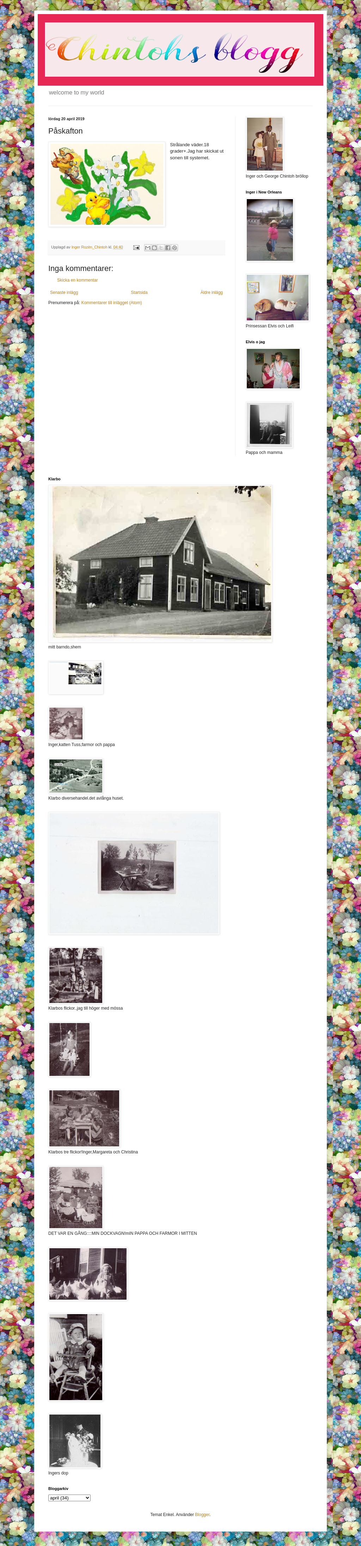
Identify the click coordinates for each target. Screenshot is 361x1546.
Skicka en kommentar (77, 280)
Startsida (139, 292)
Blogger (202, 1514)
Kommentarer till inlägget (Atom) (111, 302)
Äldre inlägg (212, 292)
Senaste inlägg (64, 292)
